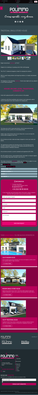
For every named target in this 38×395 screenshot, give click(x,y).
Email (4, 371)
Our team (18, 365)
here (25, 162)
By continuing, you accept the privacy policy (12, 382)
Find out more (7, 263)
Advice (17, 367)
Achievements (18, 361)
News (17, 369)
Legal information (4, 391)
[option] (10, 341)
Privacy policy (16, 391)
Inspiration (18, 358)
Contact (17, 370)
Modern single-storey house (11, 289)
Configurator (17, 364)
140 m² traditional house (10, 320)
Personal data (10, 391)
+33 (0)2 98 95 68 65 (20, 189)
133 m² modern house (8, 257)
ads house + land (10, 166)
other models (6, 164)
